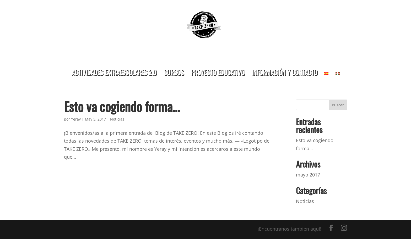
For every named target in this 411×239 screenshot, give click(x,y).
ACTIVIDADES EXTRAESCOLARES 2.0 (114, 72)
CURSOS (174, 72)
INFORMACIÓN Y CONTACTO (284, 72)
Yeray (76, 119)
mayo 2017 (308, 175)
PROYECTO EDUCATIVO (218, 72)
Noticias (117, 119)
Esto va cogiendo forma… (122, 106)
